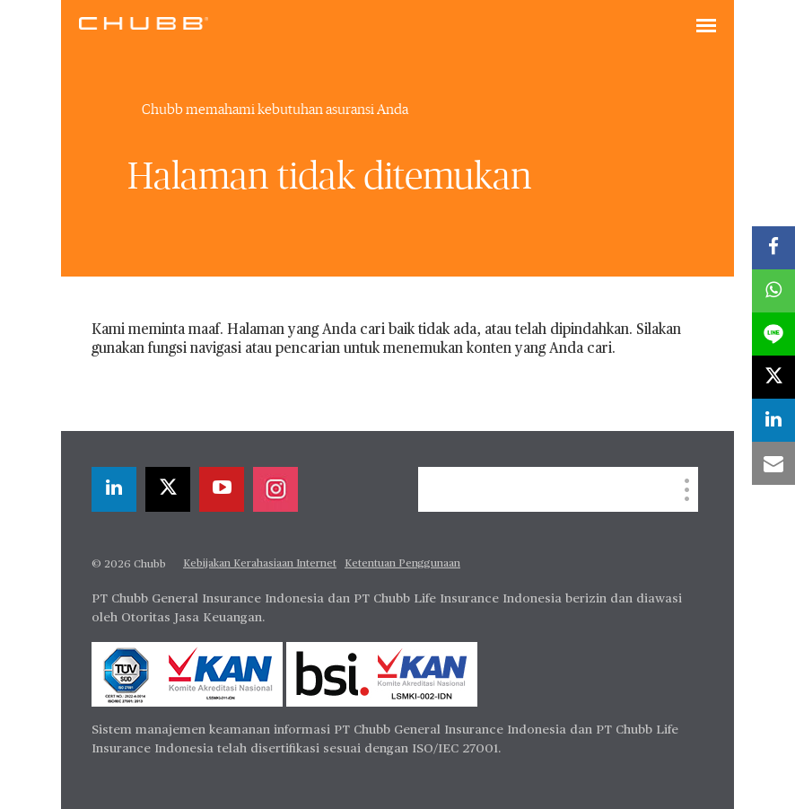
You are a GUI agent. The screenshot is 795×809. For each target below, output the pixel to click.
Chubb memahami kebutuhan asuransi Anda (275, 109)
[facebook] (773, 247)
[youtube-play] (221, 489)
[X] (167, 489)
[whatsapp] (773, 290)
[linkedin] (114, 489)
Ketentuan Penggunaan (402, 563)
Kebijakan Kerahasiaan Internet (259, 563)
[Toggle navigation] (706, 27)
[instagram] (275, 489)
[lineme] (773, 334)
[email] (773, 463)
